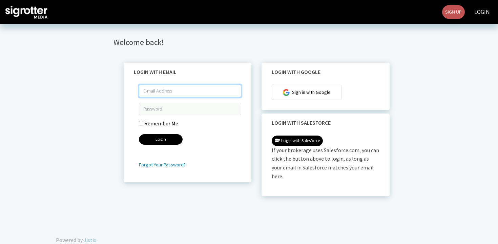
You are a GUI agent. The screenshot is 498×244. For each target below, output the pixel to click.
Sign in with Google (307, 92)
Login (482, 12)
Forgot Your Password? (162, 165)
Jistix (90, 240)
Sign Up (453, 12)
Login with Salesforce (297, 140)
